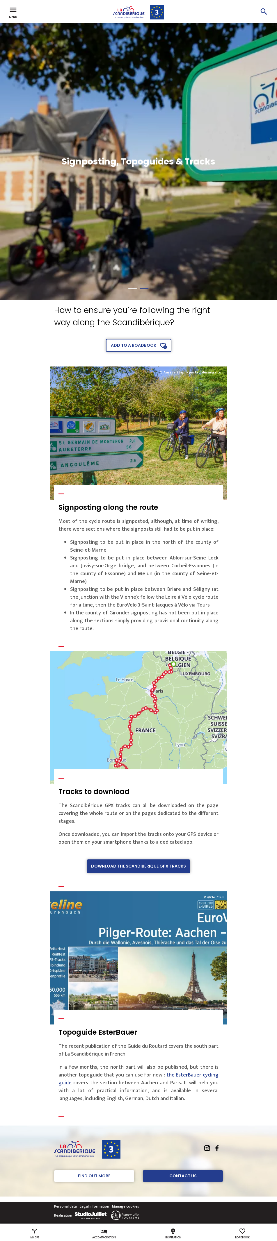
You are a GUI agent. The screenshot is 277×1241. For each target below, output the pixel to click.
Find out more (94, 1176)
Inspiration (173, 1234)
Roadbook (242, 1234)
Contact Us (183, 1176)
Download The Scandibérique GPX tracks (138, 866)
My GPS (34, 1234)
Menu (13, 12)
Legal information (94, 1206)
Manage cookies (125, 1206)
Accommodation (104, 1234)
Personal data (65, 1206)
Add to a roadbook (133, 345)
